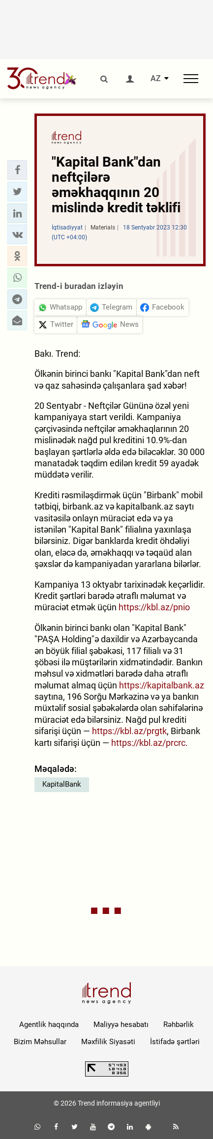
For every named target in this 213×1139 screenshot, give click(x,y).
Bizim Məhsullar (40, 1041)
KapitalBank (61, 784)
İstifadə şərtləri (175, 1041)
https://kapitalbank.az (161, 685)
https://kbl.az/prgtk (129, 731)
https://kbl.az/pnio (154, 607)
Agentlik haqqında (49, 1024)
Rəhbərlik (178, 1024)
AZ (156, 79)
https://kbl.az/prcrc (148, 743)
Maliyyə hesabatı (121, 1024)
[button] (17, 170)
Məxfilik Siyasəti (108, 1041)
